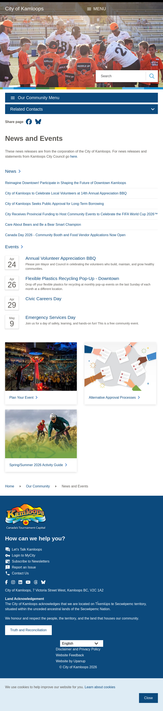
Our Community (38, 486)
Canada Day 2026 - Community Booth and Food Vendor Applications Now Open (65, 235)
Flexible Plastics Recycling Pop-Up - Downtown (72, 278)
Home (9, 486)
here (73, 156)
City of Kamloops (24, 8)
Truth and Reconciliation (28, 630)
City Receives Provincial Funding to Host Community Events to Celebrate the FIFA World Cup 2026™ (81, 214)
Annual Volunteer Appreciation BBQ (60, 258)
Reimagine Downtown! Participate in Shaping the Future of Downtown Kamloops (65, 183)
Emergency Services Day (50, 317)
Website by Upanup (70, 661)
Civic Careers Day (43, 298)
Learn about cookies (100, 687)
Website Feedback (70, 655)
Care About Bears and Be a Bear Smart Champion (43, 224)
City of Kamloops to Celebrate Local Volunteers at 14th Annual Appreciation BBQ (66, 193)
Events (12, 246)
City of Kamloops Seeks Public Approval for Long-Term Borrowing (54, 204)
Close (148, 698)
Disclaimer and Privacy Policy (78, 649)
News (10, 171)
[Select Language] (81, 643)
